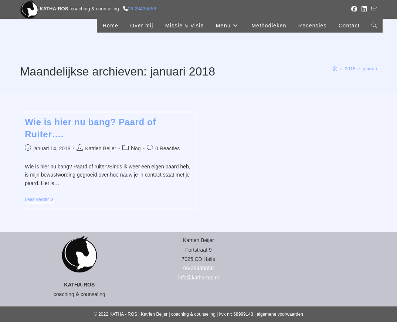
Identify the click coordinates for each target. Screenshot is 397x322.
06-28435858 (142, 8)
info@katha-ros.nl (198, 278)
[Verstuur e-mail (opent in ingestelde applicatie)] (373, 9)
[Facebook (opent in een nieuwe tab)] (354, 9)
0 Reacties (167, 148)
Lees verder (39, 200)
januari (370, 68)
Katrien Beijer (100, 148)
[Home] (335, 68)
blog (135, 148)
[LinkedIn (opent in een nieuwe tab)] (364, 9)
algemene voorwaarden (280, 314)
